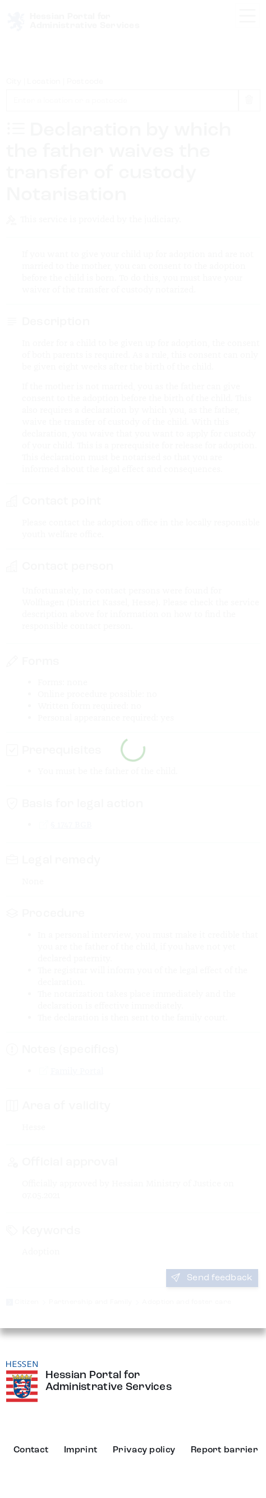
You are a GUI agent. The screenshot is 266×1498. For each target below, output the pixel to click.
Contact (30, 1450)
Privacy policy (144, 1450)
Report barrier (224, 1450)
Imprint (80, 1450)
